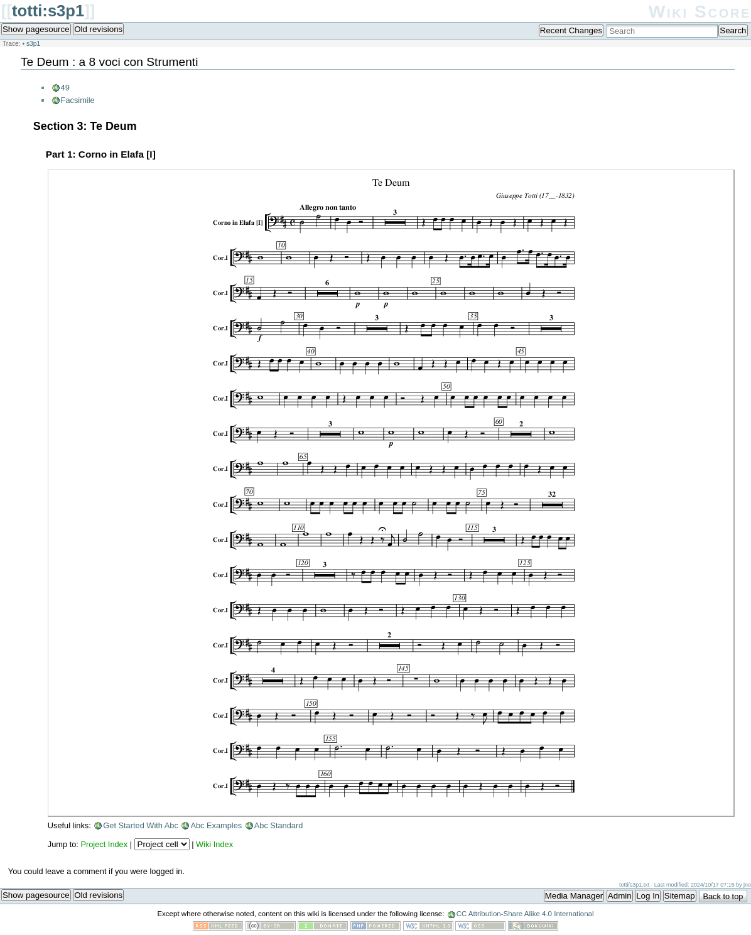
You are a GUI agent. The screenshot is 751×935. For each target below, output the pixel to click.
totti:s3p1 (48, 10)
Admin (620, 895)
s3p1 (33, 43)
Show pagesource (36, 29)
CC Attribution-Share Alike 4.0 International (525, 913)
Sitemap (679, 895)
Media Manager (574, 895)
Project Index (103, 844)
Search (733, 30)
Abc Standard (278, 825)
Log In (647, 895)
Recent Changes (571, 30)
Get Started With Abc (140, 825)
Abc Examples (216, 825)
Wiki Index (214, 844)
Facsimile (78, 100)
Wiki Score (700, 11)
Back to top (723, 896)
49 (65, 87)
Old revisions (98, 29)
